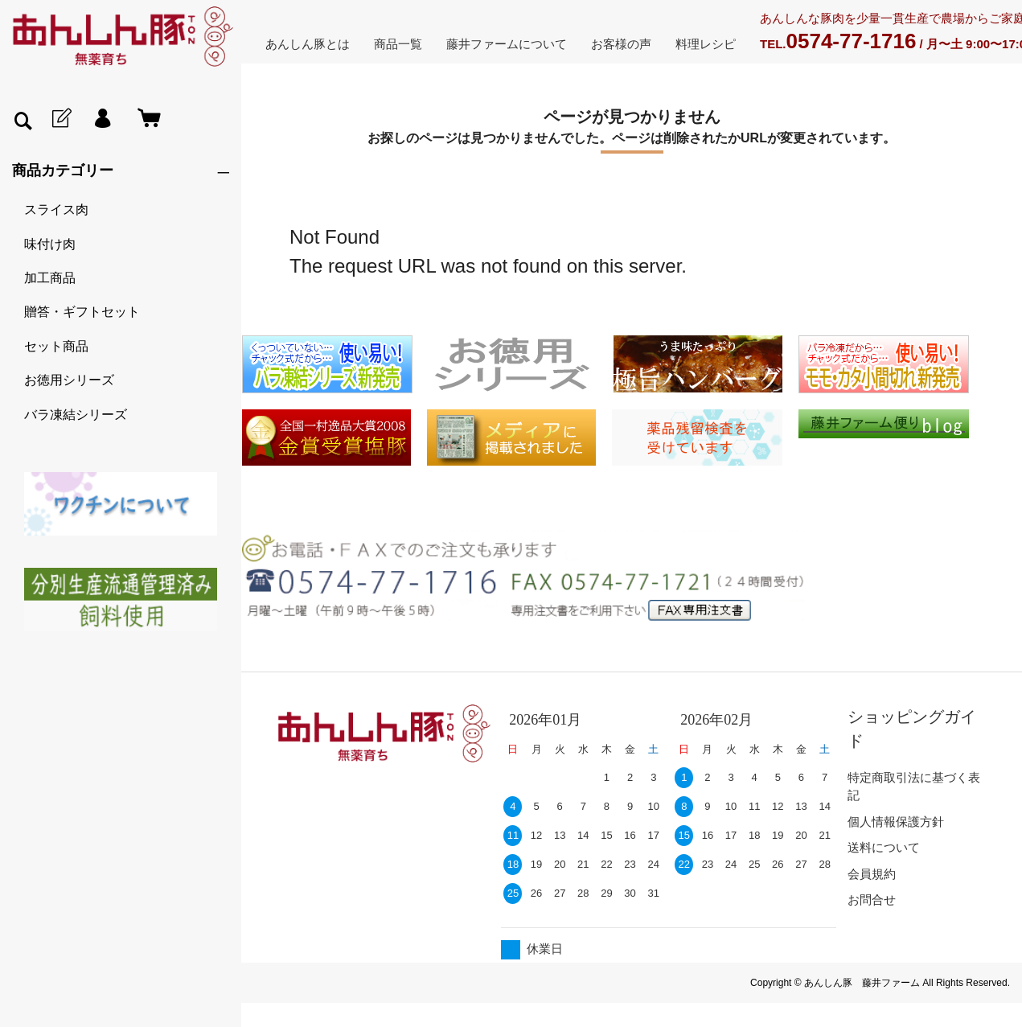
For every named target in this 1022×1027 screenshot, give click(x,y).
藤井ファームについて (506, 44)
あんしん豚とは (307, 44)
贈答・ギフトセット (82, 311)
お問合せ (872, 899)
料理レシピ (705, 44)
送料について (884, 847)
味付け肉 (50, 244)
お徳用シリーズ (69, 380)
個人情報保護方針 (896, 821)
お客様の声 (621, 44)
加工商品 (50, 278)
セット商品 (56, 346)
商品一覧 (398, 44)
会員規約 (872, 874)
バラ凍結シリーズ (75, 414)
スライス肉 (56, 209)
